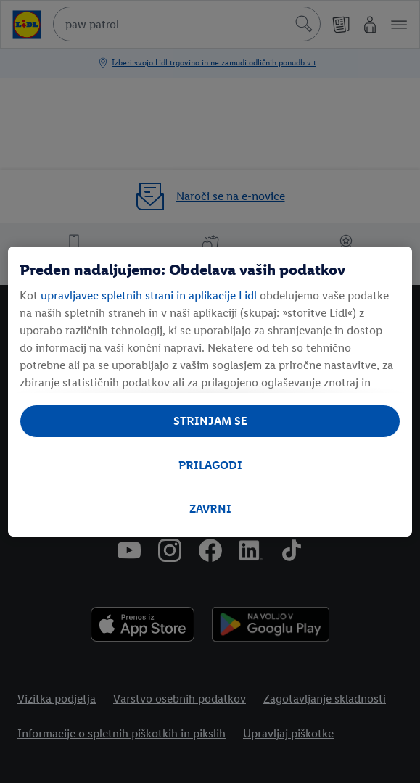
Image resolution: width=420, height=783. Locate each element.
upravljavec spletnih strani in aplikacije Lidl (149, 295)
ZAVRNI (210, 508)
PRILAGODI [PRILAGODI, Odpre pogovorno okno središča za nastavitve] (210, 465)
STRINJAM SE (210, 421)
